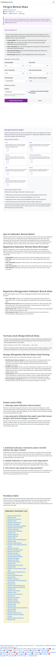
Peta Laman (4, 647)
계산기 (14, 650)
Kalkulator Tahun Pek (13, 529)
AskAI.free (32, 655)
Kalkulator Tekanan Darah (14, 522)
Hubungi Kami (19, 645)
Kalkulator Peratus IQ (13, 578)
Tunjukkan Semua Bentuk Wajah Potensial (39, 92)
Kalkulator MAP (11, 609)
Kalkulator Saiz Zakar (13, 548)
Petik (5, 13)
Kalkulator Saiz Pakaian (13, 597)
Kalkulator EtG (11, 573)
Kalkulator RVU (11, 577)
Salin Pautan (13, 13)
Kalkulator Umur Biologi (13, 590)
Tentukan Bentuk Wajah (16, 100)
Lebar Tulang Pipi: (10, 70)
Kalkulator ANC (11, 589)
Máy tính (13, 654)
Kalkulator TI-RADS (12, 599)
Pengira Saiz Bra (11, 517)
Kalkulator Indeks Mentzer (14, 543)
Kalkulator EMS (11, 567)
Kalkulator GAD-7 (12, 521)
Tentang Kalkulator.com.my (7, 645)
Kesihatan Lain (12, 10)
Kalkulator (35, 650)
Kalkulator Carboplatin (13, 524)
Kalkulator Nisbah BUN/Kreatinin (16, 585)
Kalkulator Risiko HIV (13, 534)
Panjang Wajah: (9, 62)
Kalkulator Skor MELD (13, 560)
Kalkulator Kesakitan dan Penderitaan (17, 607)
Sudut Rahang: (9, 78)
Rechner (11, 652)
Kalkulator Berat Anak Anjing (15, 565)
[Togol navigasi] (54, 2)
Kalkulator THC (11, 563)
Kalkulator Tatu (11, 532)
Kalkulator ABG (11, 538)
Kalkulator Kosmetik (12, 553)
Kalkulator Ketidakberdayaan (15, 575)
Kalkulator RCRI (11, 606)
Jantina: (7, 89)
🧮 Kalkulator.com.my (6, 2)
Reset (40, 100)
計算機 (47, 649)
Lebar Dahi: (32, 62)
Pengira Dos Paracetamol (14, 519)
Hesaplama (22, 654)
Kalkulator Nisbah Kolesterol (15, 556)
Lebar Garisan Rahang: (35, 70)
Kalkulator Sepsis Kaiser (13, 561)
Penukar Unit (29, 645)
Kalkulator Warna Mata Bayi (14, 531)
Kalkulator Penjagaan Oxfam (15, 549)
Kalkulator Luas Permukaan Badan (16, 526)
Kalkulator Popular (51, 645)
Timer (25, 655)
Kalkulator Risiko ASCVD (13, 602)
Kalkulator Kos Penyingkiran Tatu (16, 572)
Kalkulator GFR (11, 584)
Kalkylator (27, 650)
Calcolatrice (53, 652)
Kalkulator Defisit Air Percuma (15, 618)
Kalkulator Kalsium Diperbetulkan (16, 587)
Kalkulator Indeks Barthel (14, 515)
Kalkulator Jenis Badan (13, 558)
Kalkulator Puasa (11, 592)
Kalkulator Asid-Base (12, 601)
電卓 (20, 650)
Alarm (18, 655)
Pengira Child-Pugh (12, 536)
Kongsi (22, 13)
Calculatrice (28, 652)
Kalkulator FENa (11, 541)
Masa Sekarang (40, 645)
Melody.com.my (12, 647)
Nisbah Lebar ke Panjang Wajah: (38, 78)
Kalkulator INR (11, 619)
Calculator (37, 654)
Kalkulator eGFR (11, 611)
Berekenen (19, 652)
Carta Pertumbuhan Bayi (14, 555)
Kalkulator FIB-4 (11, 604)
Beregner (40, 649)
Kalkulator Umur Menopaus (14, 594)
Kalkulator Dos (11, 595)
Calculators (3, 655)
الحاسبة (29, 654)
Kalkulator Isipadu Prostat (14, 613)
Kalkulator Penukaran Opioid (15, 527)
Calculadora (44, 650)
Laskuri (36, 652)
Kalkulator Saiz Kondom (13, 551)
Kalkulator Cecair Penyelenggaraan (16, 539)
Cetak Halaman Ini (8, 11)
